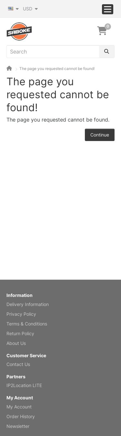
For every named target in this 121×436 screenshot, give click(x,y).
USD (30, 8)
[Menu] (107, 9)
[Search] (106, 51)
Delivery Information (27, 304)
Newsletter (17, 426)
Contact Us (18, 364)
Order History (20, 416)
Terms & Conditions (26, 323)
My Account (19, 406)
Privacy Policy (21, 314)
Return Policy (20, 333)
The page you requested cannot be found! (57, 68)
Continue (99, 134)
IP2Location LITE (24, 385)
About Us (16, 343)
